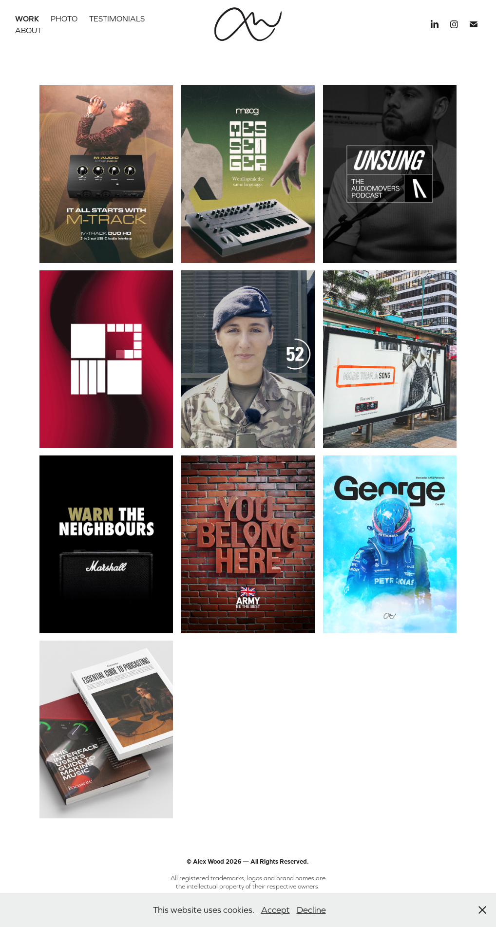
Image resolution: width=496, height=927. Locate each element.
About (28, 30)
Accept (275, 910)
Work (27, 18)
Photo (64, 18)
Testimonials (117, 18)
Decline (311, 910)
